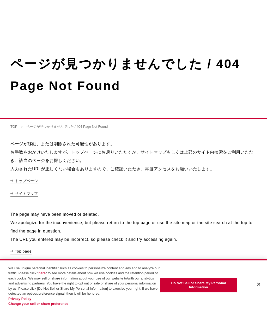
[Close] (258, 284)
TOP (13, 127)
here (42, 273)
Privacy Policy (19, 299)
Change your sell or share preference (38, 304)
